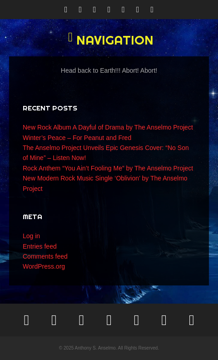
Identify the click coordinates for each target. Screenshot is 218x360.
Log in (31, 236)
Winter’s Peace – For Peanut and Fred (77, 137)
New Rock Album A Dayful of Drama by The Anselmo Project (108, 127)
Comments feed (45, 256)
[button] (109, 40)
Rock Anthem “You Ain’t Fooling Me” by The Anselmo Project (108, 168)
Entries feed (40, 246)
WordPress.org (44, 266)
